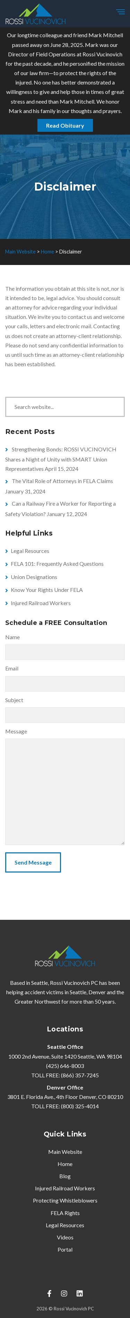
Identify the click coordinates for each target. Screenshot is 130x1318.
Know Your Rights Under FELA (47, 589)
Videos (65, 1237)
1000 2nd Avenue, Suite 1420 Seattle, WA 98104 (65, 1056)
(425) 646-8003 (65, 1065)
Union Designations (34, 576)
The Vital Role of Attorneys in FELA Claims (62, 480)
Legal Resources (30, 550)
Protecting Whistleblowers (65, 1200)
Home (65, 1163)
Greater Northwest (37, 1001)
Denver (97, 992)
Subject (14, 700)
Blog (65, 1176)
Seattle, (78, 992)
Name (12, 637)
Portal (65, 1249)
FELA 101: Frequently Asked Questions (57, 563)
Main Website (65, 1151)
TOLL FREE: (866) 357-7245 (65, 1075)
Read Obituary (65, 125)
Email (11, 668)
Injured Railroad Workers (41, 603)
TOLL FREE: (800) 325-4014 (65, 1106)
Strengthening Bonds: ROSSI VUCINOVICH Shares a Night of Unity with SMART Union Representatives (60, 459)
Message (16, 731)
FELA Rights (65, 1212)
